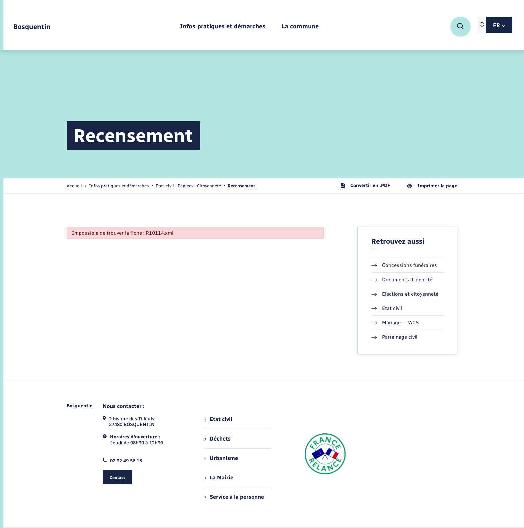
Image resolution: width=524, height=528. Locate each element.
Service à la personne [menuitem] (234, 497)
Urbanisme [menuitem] (221, 458)
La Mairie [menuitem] (219, 477)
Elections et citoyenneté (404, 294)
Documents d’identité (401, 280)
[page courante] (241, 185)
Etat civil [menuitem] (218, 419)
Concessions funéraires (404, 265)
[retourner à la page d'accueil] (32, 26)
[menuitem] (222, 27)
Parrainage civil (394, 337)
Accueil (74, 185)
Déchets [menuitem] (218, 438)
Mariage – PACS (395, 323)
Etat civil (386, 308)
